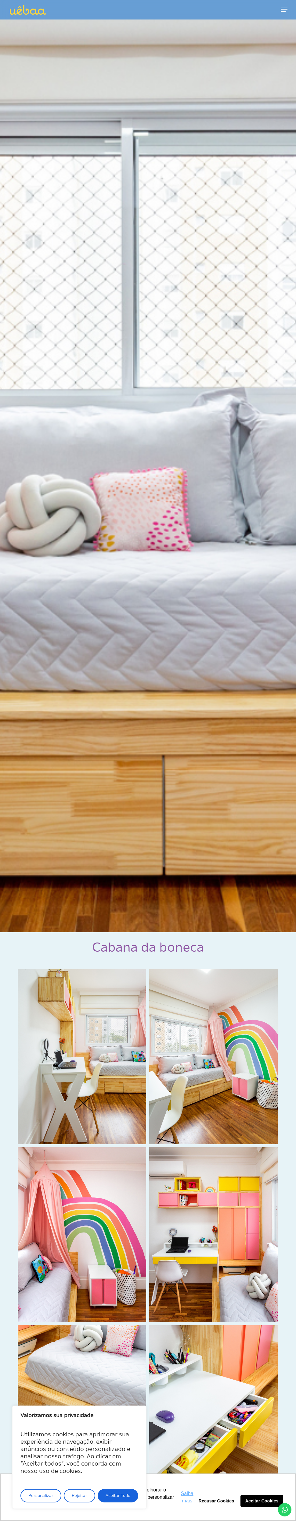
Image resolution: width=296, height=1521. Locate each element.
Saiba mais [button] (187, 1497)
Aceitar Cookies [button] (262, 1500)
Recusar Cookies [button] (216, 1500)
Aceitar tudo (118, 1496)
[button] (284, 10)
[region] (79, 1457)
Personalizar (40, 1496)
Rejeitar (79, 1496)
